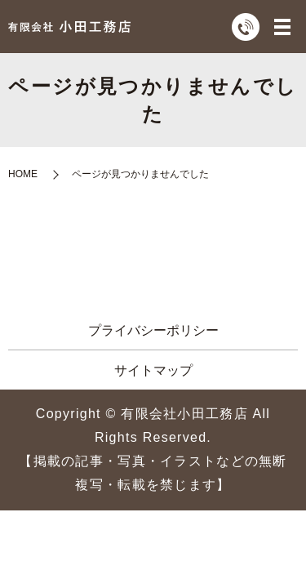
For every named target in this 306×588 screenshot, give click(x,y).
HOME (23, 174)
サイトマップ (153, 370)
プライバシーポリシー (153, 330)
